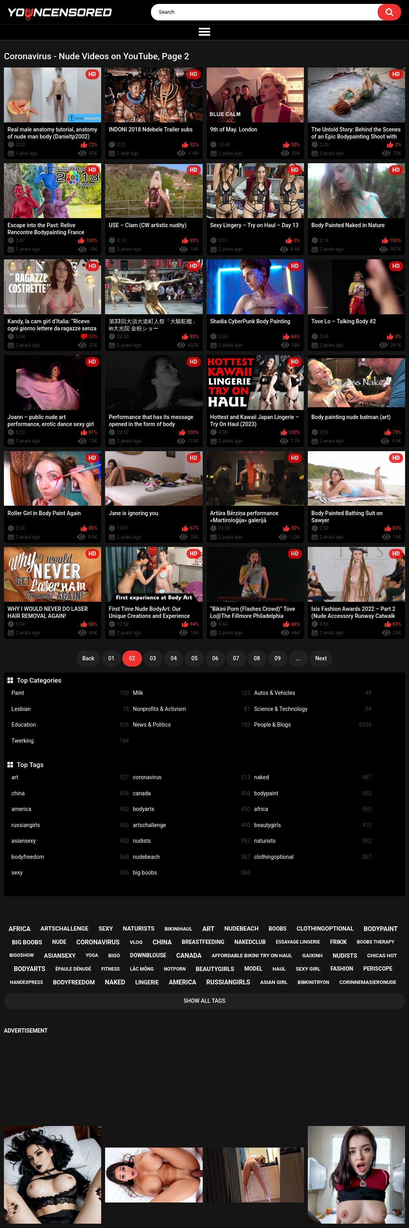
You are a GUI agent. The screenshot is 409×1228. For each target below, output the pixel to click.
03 (153, 658)
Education (70, 724)
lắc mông (142, 969)
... (298, 658)
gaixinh (312, 955)
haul (279, 969)
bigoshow (21, 955)
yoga (92, 955)
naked (312, 777)
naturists (312, 841)
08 (257, 658)
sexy (70, 872)
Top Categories (39, 680)
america (70, 809)
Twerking (70, 741)
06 (215, 658)
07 (236, 658)
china (70, 793)
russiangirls (70, 825)
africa (312, 809)
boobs (278, 929)
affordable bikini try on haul (252, 955)
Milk (191, 693)
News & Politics (191, 724)
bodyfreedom (70, 857)
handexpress (26, 982)
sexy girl (308, 969)
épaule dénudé (73, 969)
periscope (377, 969)
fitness (110, 969)
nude (59, 942)
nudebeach (191, 857)
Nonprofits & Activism (191, 709)
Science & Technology (312, 709)
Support (194, 1193)
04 (174, 658)
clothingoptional (312, 857)
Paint (70, 693)
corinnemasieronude (367, 982)
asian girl (273, 982)
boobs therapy (375, 942)
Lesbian (70, 709)
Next (321, 658)
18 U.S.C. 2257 (243, 1193)
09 (277, 658)
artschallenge (191, 825)
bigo (114, 955)
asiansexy (70, 841)
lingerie (147, 982)
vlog (136, 942)
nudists (191, 841)
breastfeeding (203, 942)
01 (111, 658)
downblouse (148, 955)
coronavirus (191, 777)
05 (194, 658)
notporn (175, 969)
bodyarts (191, 809)
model (253, 969)
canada (191, 793)
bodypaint (312, 793)
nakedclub (250, 942)
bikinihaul (179, 929)
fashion (342, 969)
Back (88, 658)
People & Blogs (312, 724)
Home (156, 1193)
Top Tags (30, 765)
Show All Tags (204, 1001)
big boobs (191, 872)
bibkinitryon (313, 982)
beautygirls (312, 825)
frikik (338, 942)
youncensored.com (196, 1213)
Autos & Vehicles (312, 693)
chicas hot (382, 955)
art (70, 777)
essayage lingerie (298, 942)
